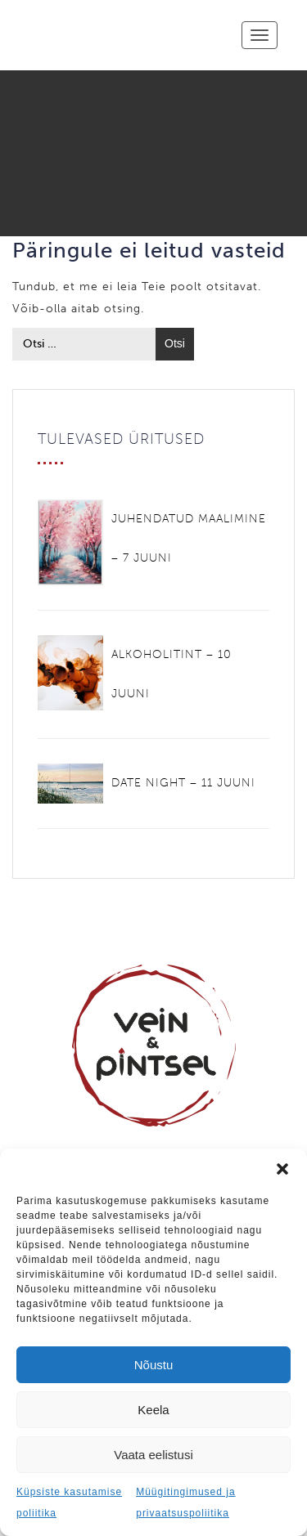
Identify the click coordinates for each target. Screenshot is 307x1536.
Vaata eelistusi (153, 1455)
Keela (153, 1410)
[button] (282, 1169)
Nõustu (154, 1365)
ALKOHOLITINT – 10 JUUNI (171, 674)
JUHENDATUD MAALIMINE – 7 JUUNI (188, 538)
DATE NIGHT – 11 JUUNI (183, 783)
